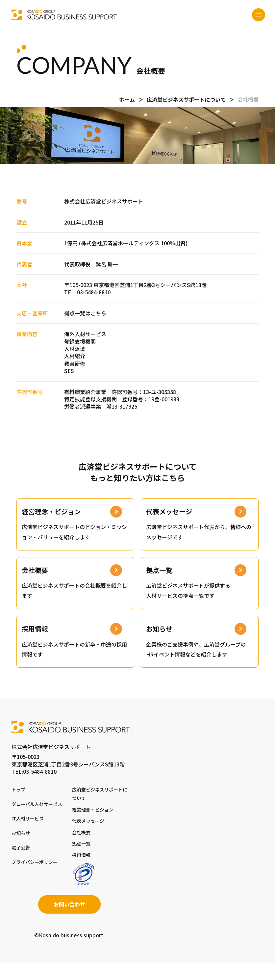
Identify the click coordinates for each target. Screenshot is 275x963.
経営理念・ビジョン (92, 809)
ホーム (127, 99)
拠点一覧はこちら (85, 313)
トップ (18, 789)
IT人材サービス (28, 818)
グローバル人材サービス (37, 804)
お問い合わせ (69, 904)
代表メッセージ (88, 820)
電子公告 (21, 847)
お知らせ (21, 833)
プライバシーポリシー (35, 862)
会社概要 (81, 832)
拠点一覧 (81, 843)
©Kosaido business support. (69, 935)
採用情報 (81, 855)
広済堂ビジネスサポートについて (186, 99)
